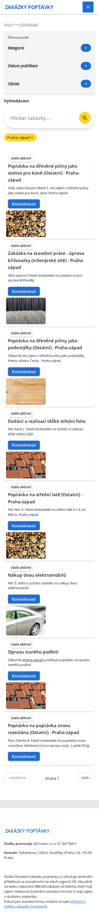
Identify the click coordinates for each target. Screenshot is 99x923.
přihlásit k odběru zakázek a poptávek (45, 904)
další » (86, 777)
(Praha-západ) (33, 660)
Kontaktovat (24, 203)
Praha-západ (20, 137)
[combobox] (39, 118)
